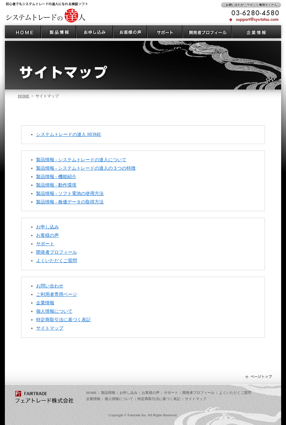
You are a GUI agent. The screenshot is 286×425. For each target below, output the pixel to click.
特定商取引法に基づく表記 (63, 319)
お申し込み (47, 226)
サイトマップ (49, 328)
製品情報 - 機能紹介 (56, 176)
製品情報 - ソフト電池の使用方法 (70, 193)
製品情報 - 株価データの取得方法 (70, 201)
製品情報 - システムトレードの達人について (81, 159)
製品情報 (108, 393)
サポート (45, 243)
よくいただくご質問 (56, 260)
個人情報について (54, 311)
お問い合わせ (49, 285)
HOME (23, 96)
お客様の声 (47, 235)
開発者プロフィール (56, 252)
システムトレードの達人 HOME (68, 134)
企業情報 (45, 302)
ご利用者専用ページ (56, 294)
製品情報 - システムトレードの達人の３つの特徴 (86, 168)
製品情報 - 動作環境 (56, 185)
